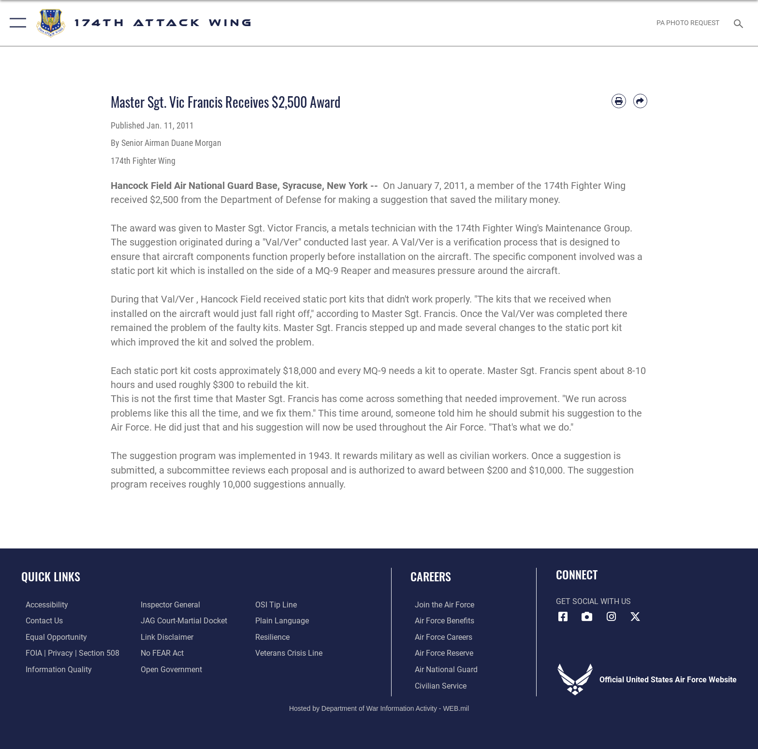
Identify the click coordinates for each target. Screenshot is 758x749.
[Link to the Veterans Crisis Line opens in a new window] (290, 653)
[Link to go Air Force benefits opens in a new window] (440, 620)
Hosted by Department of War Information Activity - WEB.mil (379, 708)
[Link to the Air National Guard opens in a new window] (441, 669)
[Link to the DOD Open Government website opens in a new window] (170, 669)
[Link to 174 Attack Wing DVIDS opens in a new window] (587, 616)
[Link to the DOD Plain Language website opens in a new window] (283, 620)
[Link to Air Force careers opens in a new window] (439, 636)
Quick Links (50, 576)
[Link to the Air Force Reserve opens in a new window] (439, 653)
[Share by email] (640, 101)
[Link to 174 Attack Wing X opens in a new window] (635, 616)
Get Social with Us (593, 601)
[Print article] (619, 101)
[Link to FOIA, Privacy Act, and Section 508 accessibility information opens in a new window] (68, 653)
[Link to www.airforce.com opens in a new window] (440, 604)
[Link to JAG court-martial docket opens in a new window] (182, 620)
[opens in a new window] (42, 604)
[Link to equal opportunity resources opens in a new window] (52, 636)
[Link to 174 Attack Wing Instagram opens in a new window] (611, 616)
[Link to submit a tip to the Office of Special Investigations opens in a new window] (277, 604)
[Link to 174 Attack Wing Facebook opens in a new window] (563, 616)
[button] (15, 23)
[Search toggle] (739, 23)
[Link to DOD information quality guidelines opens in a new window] (54, 669)
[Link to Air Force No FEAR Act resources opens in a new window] (160, 653)
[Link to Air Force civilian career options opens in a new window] (436, 685)
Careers (430, 576)
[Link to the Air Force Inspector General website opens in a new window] (169, 604)
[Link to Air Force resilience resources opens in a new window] (274, 636)
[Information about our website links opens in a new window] (165, 636)
